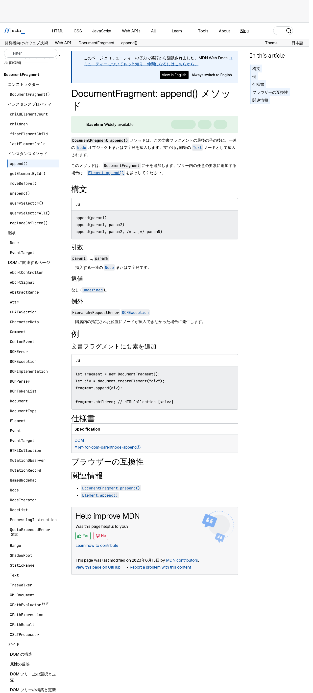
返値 (77, 278)
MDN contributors (182, 560)
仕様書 (258, 84)
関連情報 (260, 100)
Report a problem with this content (160, 567)
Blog (244, 30)
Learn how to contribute (96, 545)
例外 (77, 301)
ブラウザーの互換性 (270, 92)
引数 (77, 247)
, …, (90, 258)
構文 (256, 68)
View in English (174, 75)
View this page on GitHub (97, 567)
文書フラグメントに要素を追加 (113, 346)
